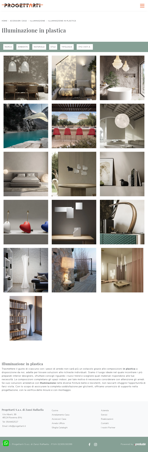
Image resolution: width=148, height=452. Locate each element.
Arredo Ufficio (58, 423)
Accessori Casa (18, 21)
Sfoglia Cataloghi (60, 427)
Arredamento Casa (60, 414)
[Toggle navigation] (142, 5)
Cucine (55, 410)
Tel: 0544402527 (10, 421)
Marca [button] (8, 47)
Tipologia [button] (67, 47)
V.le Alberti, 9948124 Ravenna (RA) (12, 416)
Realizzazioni (107, 419)
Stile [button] (53, 47)
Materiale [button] (39, 47)
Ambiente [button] (23, 47)
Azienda (104, 410)
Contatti (105, 423)
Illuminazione (37, 21)
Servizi (104, 414)
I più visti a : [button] (84, 47)
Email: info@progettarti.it (14, 426)
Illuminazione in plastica (62, 21)
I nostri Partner (108, 427)
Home (4, 21)
